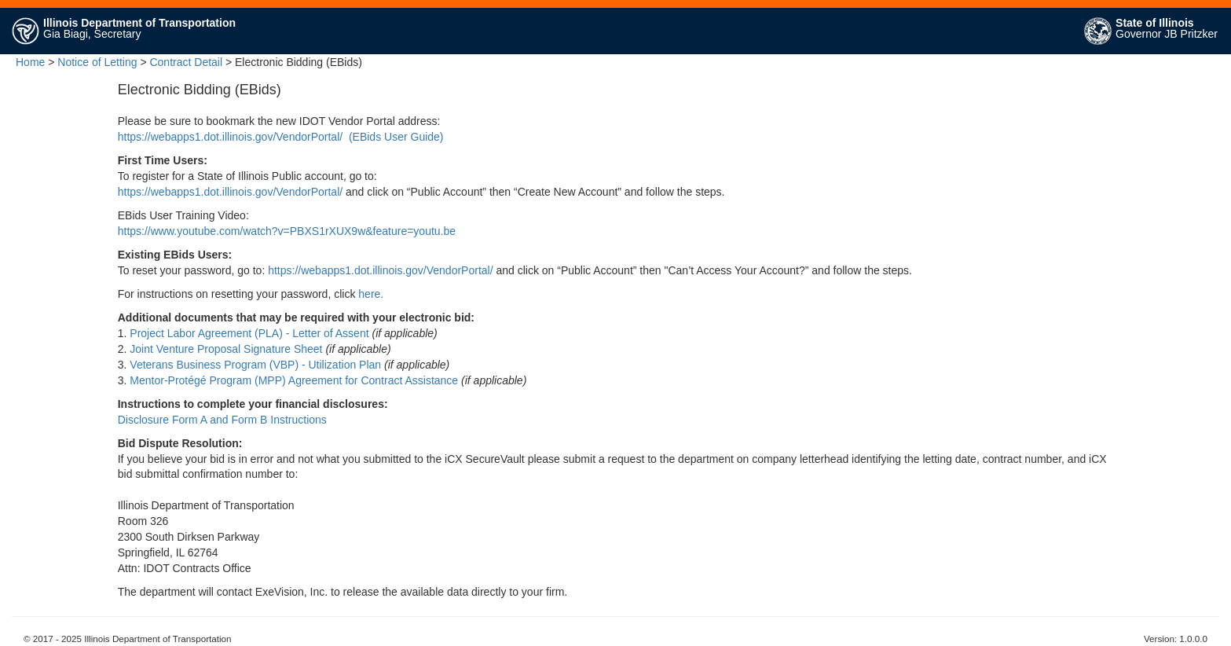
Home (30, 62)
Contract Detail (185, 62)
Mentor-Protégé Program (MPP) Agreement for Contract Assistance (294, 380)
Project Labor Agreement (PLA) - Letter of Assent (249, 333)
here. (370, 294)
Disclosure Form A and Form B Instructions (222, 419)
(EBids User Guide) (396, 136)
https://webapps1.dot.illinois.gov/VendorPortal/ (230, 136)
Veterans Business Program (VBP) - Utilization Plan (255, 364)
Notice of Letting (97, 62)
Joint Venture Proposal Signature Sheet (226, 349)
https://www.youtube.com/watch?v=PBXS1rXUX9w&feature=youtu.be (287, 231)
